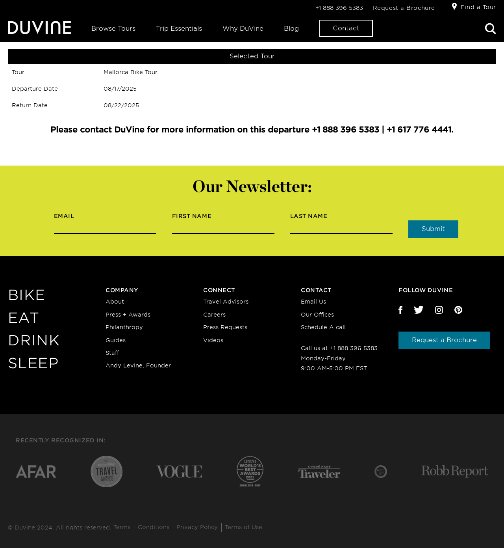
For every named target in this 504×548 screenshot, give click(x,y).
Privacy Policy (197, 527)
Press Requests (225, 327)
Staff (112, 353)
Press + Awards (128, 314)
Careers (214, 314)
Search (490, 28)
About (115, 301)
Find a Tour (478, 7)
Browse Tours (113, 28)
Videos (213, 340)
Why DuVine (242, 28)
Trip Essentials (179, 28)
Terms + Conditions (141, 527)
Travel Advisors (225, 301)
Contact (346, 28)
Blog (291, 28)
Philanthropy (124, 327)
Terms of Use (243, 527)
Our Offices (317, 314)
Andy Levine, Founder (138, 365)
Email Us (313, 301)
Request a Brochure (404, 8)
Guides (116, 340)
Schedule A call (323, 327)
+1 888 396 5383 (339, 8)
